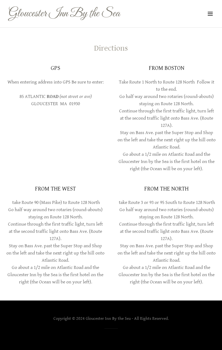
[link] (64, 15)
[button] (210, 13)
